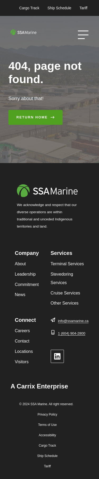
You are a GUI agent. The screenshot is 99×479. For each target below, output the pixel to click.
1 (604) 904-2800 (72, 333)
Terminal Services (67, 264)
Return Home (32, 117)
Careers (22, 330)
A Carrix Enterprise (39, 386)
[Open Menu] (83, 34)
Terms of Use (47, 425)
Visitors (22, 362)
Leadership (25, 274)
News (20, 294)
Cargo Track (29, 8)
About (20, 264)
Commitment (27, 284)
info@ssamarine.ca (73, 321)
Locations (24, 351)
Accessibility (47, 435)
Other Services (65, 303)
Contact (22, 341)
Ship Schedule (59, 8)
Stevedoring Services (62, 278)
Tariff (83, 8)
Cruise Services (65, 293)
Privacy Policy (47, 414)
